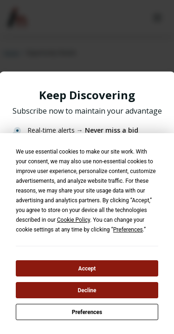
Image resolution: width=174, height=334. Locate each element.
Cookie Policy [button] (73, 220)
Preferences (87, 312)
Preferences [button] (128, 229)
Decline (86, 290)
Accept (87, 268)
